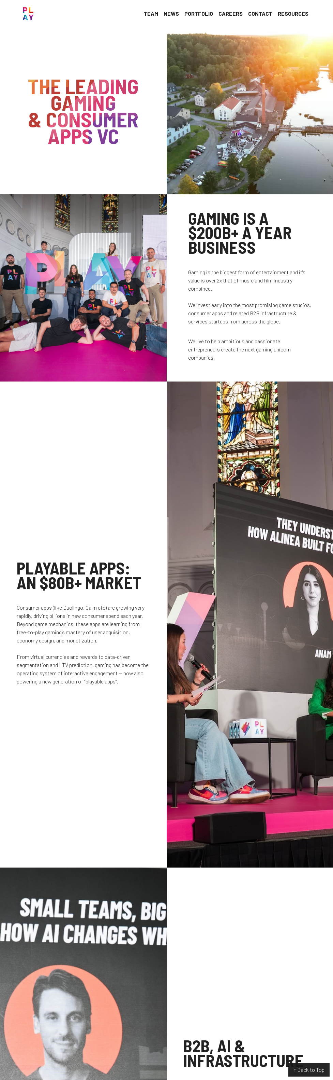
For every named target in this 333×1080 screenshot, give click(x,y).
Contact (260, 13)
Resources (293, 13)
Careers (230, 13)
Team (151, 13)
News (171, 13)
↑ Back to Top (308, 1069)
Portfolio (198, 13)
